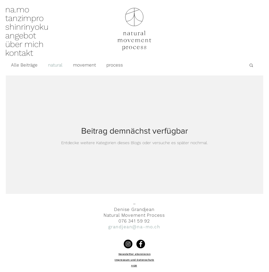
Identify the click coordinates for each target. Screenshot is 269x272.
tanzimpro (24, 18)
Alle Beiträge (24, 65)
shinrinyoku (26, 27)
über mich (24, 44)
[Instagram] (128, 244)
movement (84, 65)
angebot (20, 35)
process (114, 65)
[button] (251, 65)
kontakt (19, 53)
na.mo (17, 9)
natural (55, 65)
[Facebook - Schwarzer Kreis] (140, 244)
